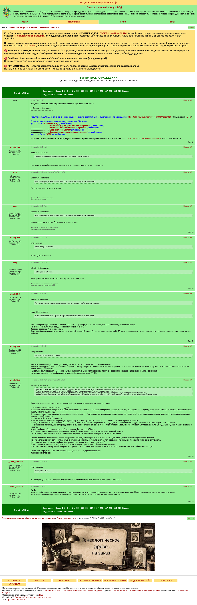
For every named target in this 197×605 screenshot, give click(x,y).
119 (115, 91)
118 (110, 91)
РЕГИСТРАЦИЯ (74, 22)
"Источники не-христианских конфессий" (67, 128)
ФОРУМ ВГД (14, 584)
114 (91, 91)
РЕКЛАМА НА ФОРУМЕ (90, 580)
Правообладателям (16, 599)
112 (82, 91)
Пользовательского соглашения (57, 590)
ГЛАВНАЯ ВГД (165, 580)
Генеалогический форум (13, 518)
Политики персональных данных (88, 590)
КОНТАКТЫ (64, 580)
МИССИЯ (39, 580)
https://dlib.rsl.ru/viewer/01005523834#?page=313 (149, 117)
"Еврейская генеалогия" (60, 130)
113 (86, 91)
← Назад (16, 93)
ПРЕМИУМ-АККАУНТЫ (115, 580)
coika (70, 95)
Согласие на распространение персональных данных (135, 590)
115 (95, 91)
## (191, 100)
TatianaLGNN (61, 95)
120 (119, 91)
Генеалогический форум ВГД (104, 7)
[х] (116, 2)
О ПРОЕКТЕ (14, 580)
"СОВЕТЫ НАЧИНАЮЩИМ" (113, 33)
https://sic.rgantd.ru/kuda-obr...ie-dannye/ (144, 138)
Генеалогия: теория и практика (23, 27)
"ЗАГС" (49, 134)
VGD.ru (25, 22)
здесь (189, 117)
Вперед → (26, 93)
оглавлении (30, 45)
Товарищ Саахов (15, 487)
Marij (15, 172)
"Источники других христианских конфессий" (69, 126)
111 (77, 91)
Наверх (186, 100)
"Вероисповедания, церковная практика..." (68, 132)
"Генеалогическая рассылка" (30, 36)
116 (101, 91)
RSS (41, 595)
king (15, 206)
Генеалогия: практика (49, 27)
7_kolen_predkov (15, 462)
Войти (123, 22)
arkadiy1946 (15, 147)
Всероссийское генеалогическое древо (33, 597)
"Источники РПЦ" (50, 123)
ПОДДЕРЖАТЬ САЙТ (140, 580)
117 (106, 91)
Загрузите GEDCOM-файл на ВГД (96, 2)
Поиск (172, 22)
